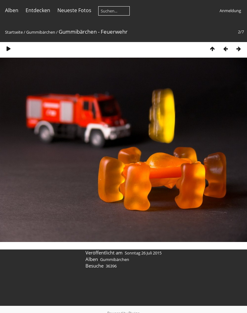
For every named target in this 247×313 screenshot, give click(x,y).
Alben (11, 10)
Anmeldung (230, 10)
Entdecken (38, 10)
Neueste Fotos (74, 10)
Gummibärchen (40, 32)
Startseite (14, 32)
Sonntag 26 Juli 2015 (143, 253)
